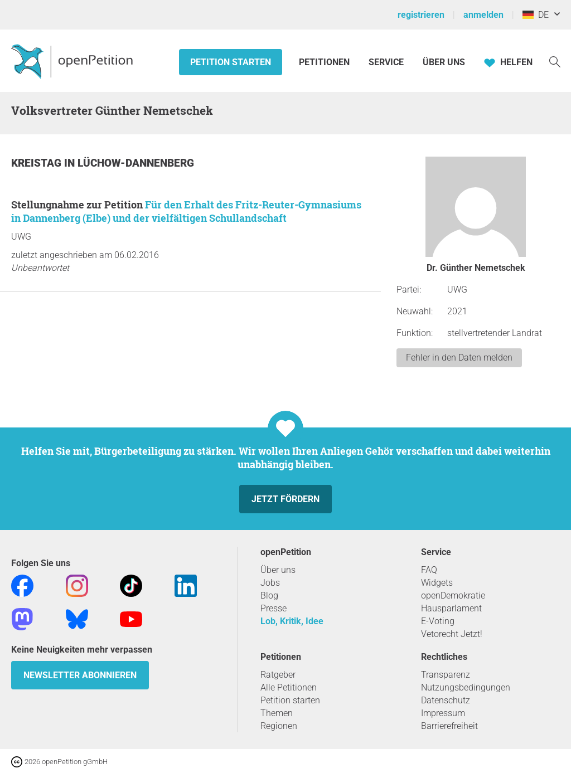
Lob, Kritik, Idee (291, 621)
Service (386, 62)
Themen (276, 713)
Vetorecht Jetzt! (451, 634)
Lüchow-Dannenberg (136, 163)
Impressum (443, 713)
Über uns (278, 570)
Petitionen (325, 62)
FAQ (429, 570)
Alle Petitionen (288, 687)
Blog (269, 595)
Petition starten (230, 62)
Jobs (270, 582)
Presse (273, 608)
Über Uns (444, 62)
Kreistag (37, 163)
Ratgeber (278, 674)
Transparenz (445, 674)
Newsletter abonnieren (80, 675)
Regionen (278, 726)
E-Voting (437, 621)
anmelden (483, 14)
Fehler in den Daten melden (459, 357)
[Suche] (554, 61)
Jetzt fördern (285, 499)
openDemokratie (453, 595)
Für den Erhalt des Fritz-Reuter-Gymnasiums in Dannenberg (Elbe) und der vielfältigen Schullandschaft (186, 211)
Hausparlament (451, 608)
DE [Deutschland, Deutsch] (535, 14)
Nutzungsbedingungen (465, 687)
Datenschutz (445, 700)
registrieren (421, 14)
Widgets (437, 582)
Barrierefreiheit (449, 726)
